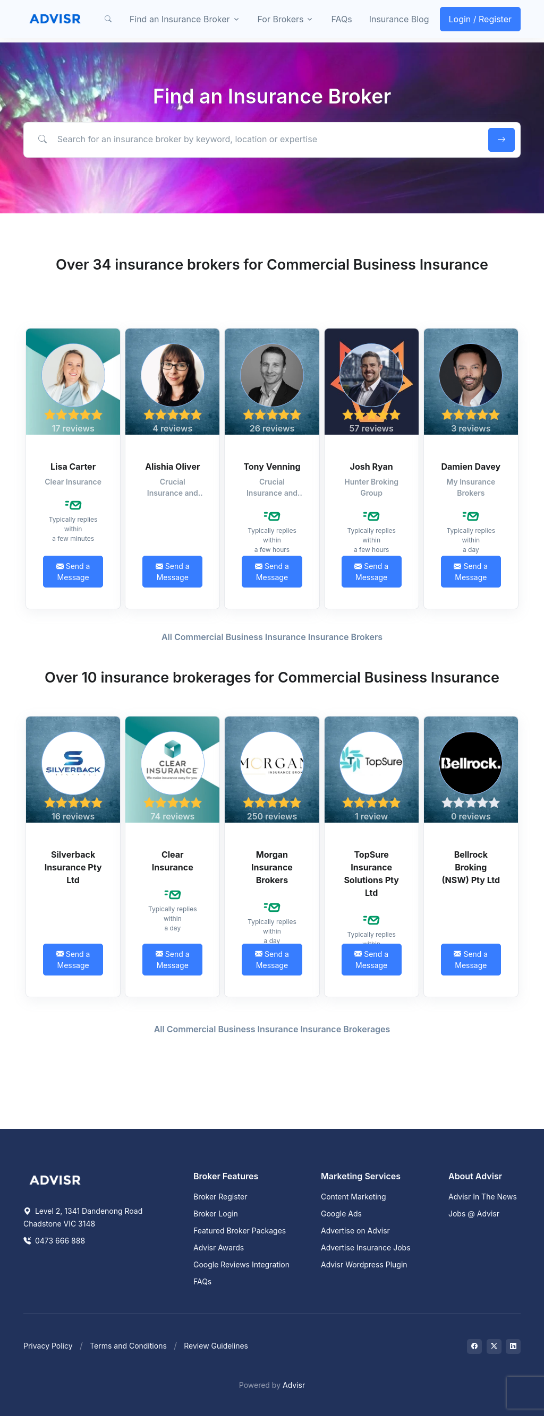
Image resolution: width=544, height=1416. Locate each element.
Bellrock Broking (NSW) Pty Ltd (471, 867)
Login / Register (480, 19)
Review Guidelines (216, 1345)
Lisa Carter (73, 466)
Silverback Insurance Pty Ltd (73, 867)
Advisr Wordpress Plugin (364, 1264)
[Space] (55, 1179)
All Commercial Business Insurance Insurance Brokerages (272, 1029)
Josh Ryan (371, 466)
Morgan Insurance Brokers (272, 867)
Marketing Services (361, 1176)
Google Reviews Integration (241, 1264)
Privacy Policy (48, 1345)
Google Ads (341, 1213)
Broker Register (220, 1196)
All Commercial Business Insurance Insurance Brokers (272, 637)
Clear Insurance (172, 861)
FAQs (341, 19)
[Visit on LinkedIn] (513, 1346)
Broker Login (215, 1213)
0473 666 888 (54, 1240)
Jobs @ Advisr (473, 1213)
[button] (108, 19)
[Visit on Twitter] (494, 1346)
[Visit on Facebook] (474, 1346)
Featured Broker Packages (239, 1230)
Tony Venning (271, 466)
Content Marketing (353, 1196)
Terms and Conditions (128, 1345)
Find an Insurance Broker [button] (180, 19)
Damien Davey (470, 466)
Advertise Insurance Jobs (366, 1247)
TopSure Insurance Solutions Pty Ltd (371, 873)
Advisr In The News (482, 1196)
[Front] (55, 19)
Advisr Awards (218, 1247)
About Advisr (475, 1176)
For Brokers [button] (281, 19)
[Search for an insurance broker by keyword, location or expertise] (254, 139)
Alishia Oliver (172, 466)
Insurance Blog (399, 19)
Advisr (294, 1384)
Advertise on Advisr (355, 1230)
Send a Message (73, 572)
